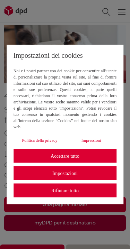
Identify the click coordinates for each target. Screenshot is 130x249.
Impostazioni (65, 173)
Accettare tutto (65, 155)
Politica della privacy (39, 140)
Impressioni (91, 140)
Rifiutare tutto (65, 190)
